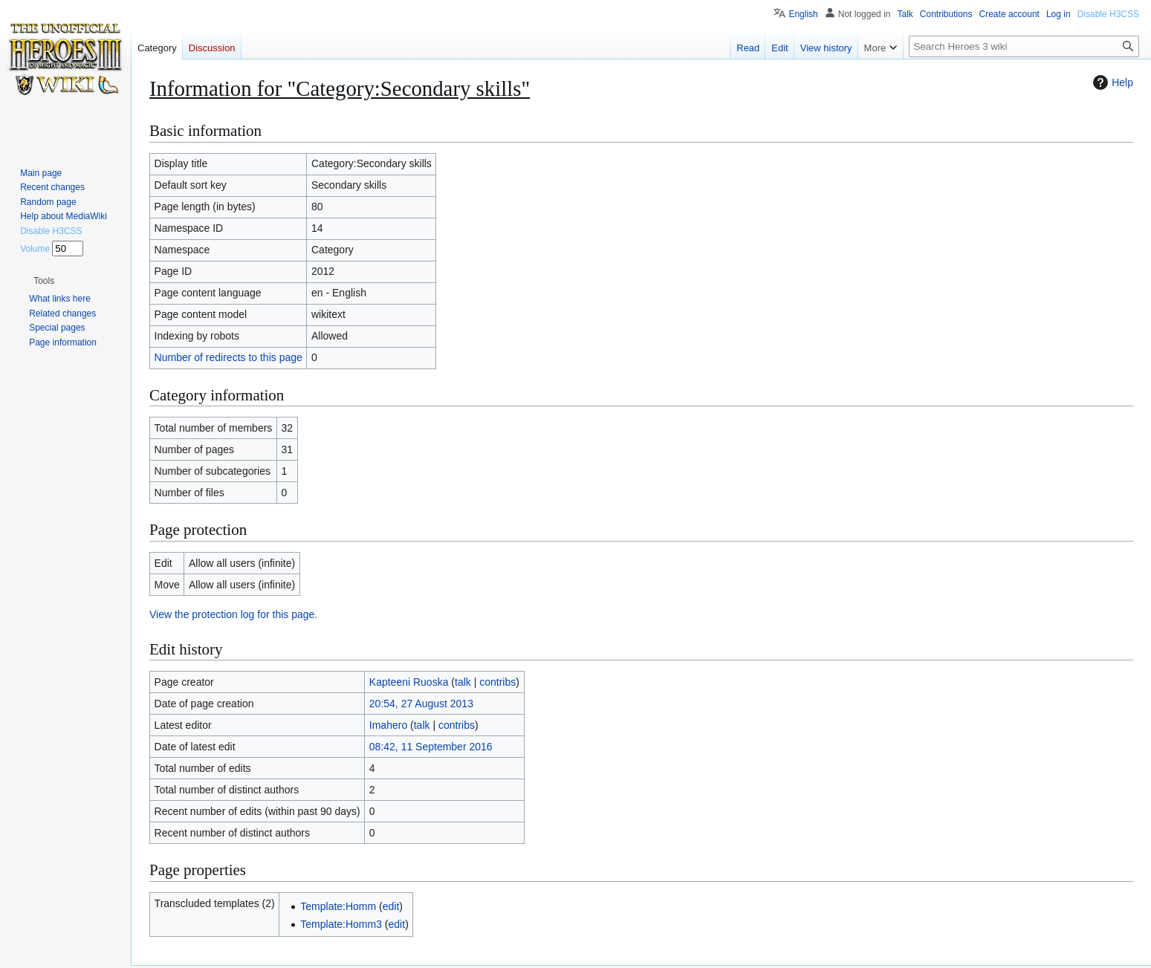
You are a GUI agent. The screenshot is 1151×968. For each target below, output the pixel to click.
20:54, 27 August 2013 (421, 703)
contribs (497, 682)
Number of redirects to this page (228, 357)
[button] (43, 281)
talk (463, 682)
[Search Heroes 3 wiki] (1024, 46)
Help (1111, 82)
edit (391, 906)
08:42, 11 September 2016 (431, 747)
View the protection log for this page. (233, 614)
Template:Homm (338, 906)
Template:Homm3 (341, 924)
